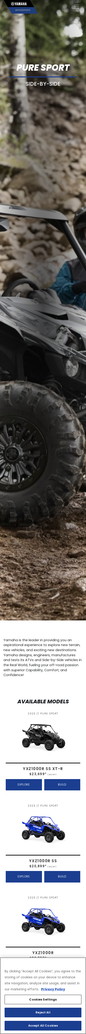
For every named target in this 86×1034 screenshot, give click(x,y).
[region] (43, 995)
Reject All (43, 1012)
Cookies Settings (43, 999)
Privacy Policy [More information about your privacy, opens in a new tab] (53, 989)
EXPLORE (24, 784)
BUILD (62, 784)
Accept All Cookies (43, 1025)
